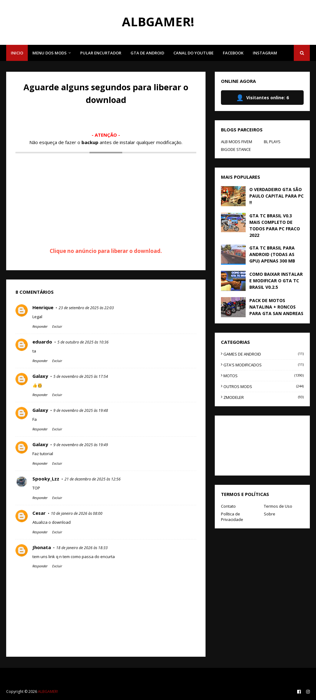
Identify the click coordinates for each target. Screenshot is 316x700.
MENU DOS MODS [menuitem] (49, 53)
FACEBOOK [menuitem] (233, 53)
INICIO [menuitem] (17, 53)
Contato (228, 506)
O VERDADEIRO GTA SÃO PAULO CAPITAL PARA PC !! (276, 195)
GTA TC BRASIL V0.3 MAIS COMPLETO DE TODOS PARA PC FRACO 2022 (274, 225)
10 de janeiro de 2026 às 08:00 (76, 513)
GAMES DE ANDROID (263, 354)
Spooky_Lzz (45, 479)
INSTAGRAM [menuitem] (265, 53)
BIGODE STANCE (236, 149)
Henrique (42, 307)
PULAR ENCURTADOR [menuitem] (100, 53)
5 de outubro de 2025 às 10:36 (83, 342)
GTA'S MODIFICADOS (263, 365)
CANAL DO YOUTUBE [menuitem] (193, 53)
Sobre (269, 514)
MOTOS (263, 375)
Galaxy (40, 376)
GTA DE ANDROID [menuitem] (147, 53)
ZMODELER (263, 397)
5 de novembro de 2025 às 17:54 (80, 376)
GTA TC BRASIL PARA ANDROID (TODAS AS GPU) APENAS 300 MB (272, 254)
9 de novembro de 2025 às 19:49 (80, 444)
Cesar (39, 513)
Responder (40, 326)
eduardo (42, 342)
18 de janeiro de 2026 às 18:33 (82, 547)
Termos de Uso (278, 506)
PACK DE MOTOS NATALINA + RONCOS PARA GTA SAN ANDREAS (276, 306)
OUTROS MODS (263, 386)
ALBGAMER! (158, 21)
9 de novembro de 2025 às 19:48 (80, 410)
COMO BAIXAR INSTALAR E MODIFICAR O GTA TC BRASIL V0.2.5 (276, 280)
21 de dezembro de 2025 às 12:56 (92, 479)
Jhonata (41, 547)
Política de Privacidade (232, 516)
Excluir (57, 326)
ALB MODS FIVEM (236, 141)
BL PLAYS (272, 141)
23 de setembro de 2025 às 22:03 (86, 307)
